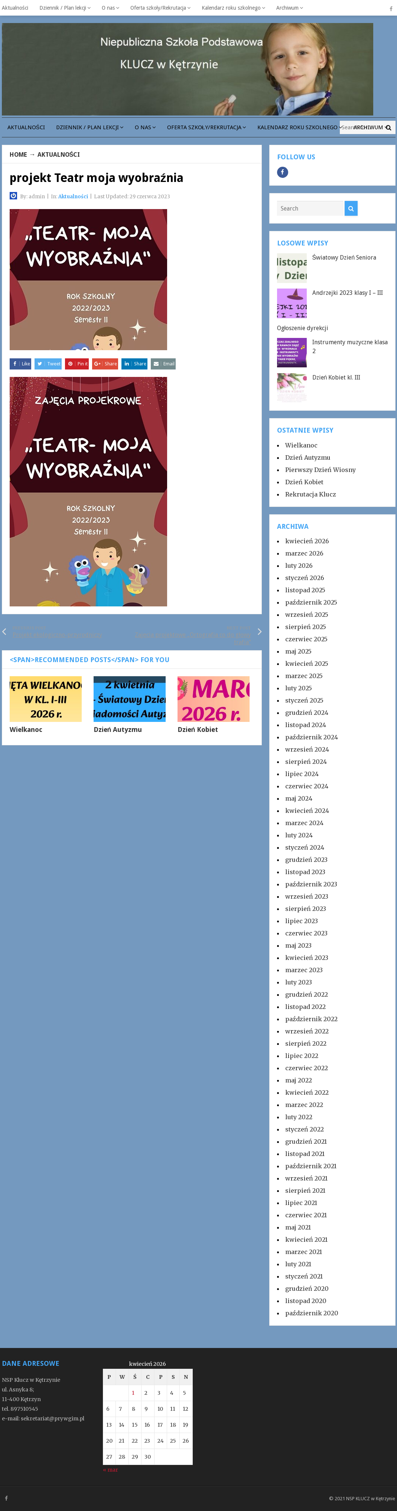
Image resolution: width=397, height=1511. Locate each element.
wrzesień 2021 (306, 1178)
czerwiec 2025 (306, 639)
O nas (108, 8)
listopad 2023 (305, 872)
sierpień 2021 (305, 1190)
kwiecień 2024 (307, 810)
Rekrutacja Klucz (310, 494)
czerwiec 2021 (306, 1215)
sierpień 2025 (305, 627)
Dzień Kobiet (198, 732)
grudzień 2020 (307, 1288)
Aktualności (15, 8)
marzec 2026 (304, 553)
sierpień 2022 (305, 1043)
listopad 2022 (305, 1006)
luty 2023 (298, 982)
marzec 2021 (303, 1252)
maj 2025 (298, 651)
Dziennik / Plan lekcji (62, 8)
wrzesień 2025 (306, 614)
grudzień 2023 (306, 859)
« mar (110, 1469)
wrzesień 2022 (307, 1031)
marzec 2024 (304, 823)
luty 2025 (298, 688)
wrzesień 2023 (306, 896)
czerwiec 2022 (306, 1068)
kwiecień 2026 (307, 541)
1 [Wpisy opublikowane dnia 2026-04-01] (133, 1393)
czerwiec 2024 (306, 786)
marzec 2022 (304, 1104)
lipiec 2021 (301, 1202)
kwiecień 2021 (306, 1239)
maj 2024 (298, 798)
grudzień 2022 (306, 994)
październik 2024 (311, 737)
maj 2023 (298, 945)
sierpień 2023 (305, 908)
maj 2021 (298, 1227)
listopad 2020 (305, 1301)
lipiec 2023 (301, 921)
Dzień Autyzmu (118, 732)
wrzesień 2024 (307, 749)
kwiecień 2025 (306, 663)
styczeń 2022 (304, 1129)
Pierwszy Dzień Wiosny (320, 469)
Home (20, 154)
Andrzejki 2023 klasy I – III (347, 292)
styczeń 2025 (304, 700)
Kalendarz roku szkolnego (231, 8)
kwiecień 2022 (307, 1092)
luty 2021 (298, 1264)
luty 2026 (299, 565)
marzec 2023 (304, 970)
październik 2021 (310, 1166)
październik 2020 (311, 1313)
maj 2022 (298, 1080)
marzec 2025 (304, 676)
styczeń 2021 (304, 1276)
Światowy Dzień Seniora (344, 257)
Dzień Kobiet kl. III (336, 377)
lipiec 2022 (301, 1055)
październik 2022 (311, 1019)
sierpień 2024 (306, 761)
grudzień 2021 (306, 1141)
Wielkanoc (26, 732)
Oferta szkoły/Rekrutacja (158, 8)
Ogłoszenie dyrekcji (303, 328)
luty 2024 (299, 835)
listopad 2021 (305, 1153)
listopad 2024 (305, 725)
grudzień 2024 (306, 712)
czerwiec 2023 (306, 933)
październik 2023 (311, 884)
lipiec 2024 (302, 774)
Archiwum (287, 8)
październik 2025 (311, 602)
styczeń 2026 (304, 578)
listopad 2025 (305, 590)
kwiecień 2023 (306, 957)
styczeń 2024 (304, 847)
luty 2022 (298, 1117)
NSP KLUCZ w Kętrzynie (370, 1498)
